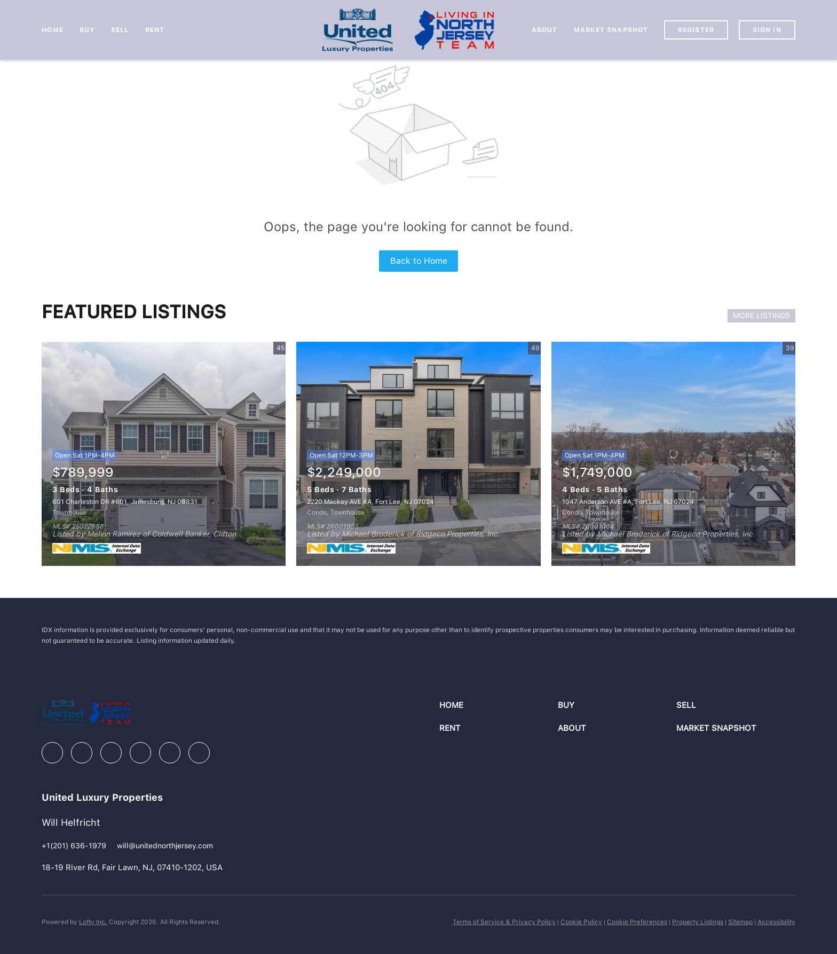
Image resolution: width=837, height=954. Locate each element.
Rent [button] (154, 30)
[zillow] (111, 752)
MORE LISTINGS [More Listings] (761, 315)
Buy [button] (87, 30)
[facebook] (52, 752)
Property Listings (697, 922)
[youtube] (169, 752)
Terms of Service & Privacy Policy (504, 922)
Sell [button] (120, 30)
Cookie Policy (581, 922)
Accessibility (776, 922)
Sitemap (740, 922)
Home (52, 30)
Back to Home (418, 261)
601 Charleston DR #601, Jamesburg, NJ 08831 (125, 502)
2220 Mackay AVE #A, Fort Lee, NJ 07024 (370, 502)
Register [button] (696, 30)
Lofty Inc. (93, 922)
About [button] (545, 30)
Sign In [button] (767, 30)
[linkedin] (81, 752)
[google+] (199, 752)
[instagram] (140, 752)
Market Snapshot (611, 30)
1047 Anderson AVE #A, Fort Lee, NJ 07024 (628, 502)
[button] (498, 705)
